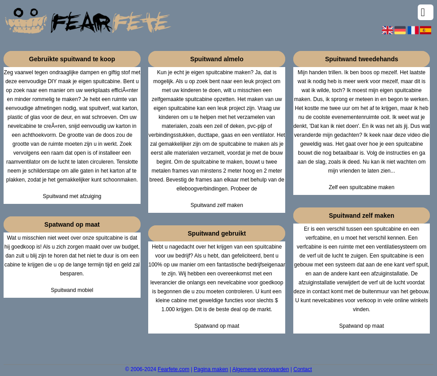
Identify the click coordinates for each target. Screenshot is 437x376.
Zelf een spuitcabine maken (361, 187)
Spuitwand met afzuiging (72, 196)
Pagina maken (211, 369)
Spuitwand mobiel (72, 290)
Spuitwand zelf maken (217, 205)
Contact (302, 369)
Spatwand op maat (216, 326)
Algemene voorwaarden (260, 369)
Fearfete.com (173, 369)
